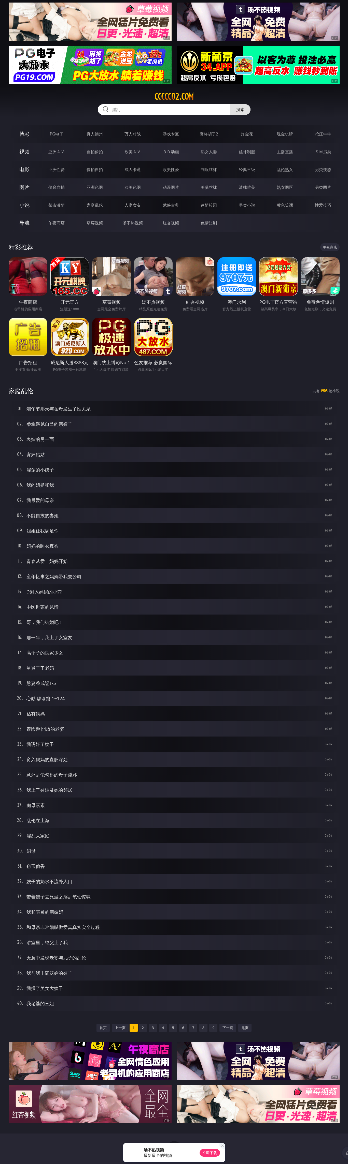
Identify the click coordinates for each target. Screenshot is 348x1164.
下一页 (227, 1027)
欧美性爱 (171, 169)
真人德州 (95, 134)
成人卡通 (132, 169)
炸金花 (247, 134)
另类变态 (323, 169)
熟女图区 (285, 187)
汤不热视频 (132, 223)
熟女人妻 (209, 152)
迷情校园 (209, 205)
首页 (103, 1027)
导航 (24, 222)
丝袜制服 (247, 152)
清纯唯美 (247, 187)
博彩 (24, 133)
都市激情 (56, 205)
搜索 (240, 109)
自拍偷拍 (95, 152)
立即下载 (210, 1152)
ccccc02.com (174, 96)
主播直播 (285, 152)
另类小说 (247, 205)
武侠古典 (171, 205)
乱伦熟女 (285, 169)
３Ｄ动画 (171, 152)
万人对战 (132, 134)
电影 (24, 169)
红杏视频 (171, 223)
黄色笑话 (285, 205)
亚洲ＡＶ (56, 152)
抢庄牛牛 (323, 134)
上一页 (120, 1027)
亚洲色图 (95, 187)
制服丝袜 (209, 169)
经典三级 (247, 169)
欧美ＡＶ (132, 152)
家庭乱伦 (95, 205)
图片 (24, 187)
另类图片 (323, 187)
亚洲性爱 (56, 169)
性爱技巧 (323, 205)
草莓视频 (95, 223)
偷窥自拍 (56, 187)
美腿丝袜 (209, 187)
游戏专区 (171, 134)
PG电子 (56, 134)
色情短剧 (209, 223)
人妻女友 (132, 205)
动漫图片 (171, 187)
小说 (24, 205)
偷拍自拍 (95, 169)
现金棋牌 (285, 134)
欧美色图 (132, 187)
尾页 (244, 1027)
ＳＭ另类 (323, 152)
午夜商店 (56, 223)
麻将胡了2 (209, 134)
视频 (24, 151)
